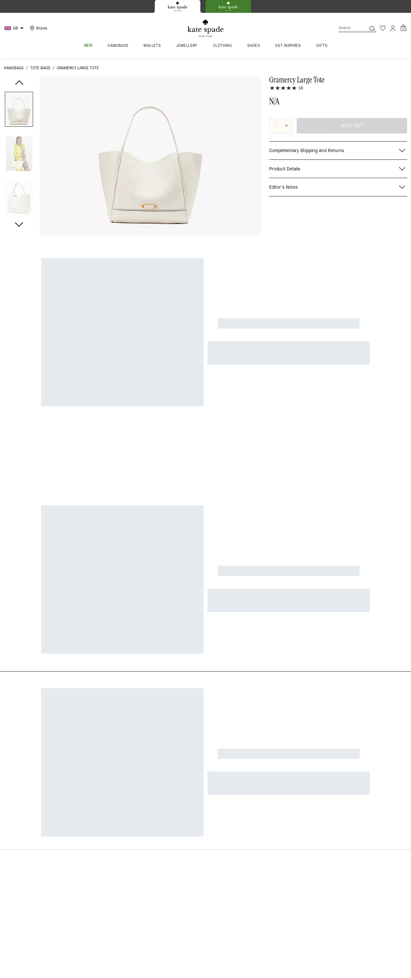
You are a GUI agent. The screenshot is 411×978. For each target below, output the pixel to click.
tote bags (40, 68)
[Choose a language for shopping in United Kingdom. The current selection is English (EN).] (15, 28)
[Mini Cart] (403, 27)
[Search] (347, 28)
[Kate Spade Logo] (205, 28)
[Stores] (37, 28)
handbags (13, 68)
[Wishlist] (383, 28)
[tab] (177, 6)
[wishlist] (254, 85)
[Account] (393, 28)
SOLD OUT (352, 126)
